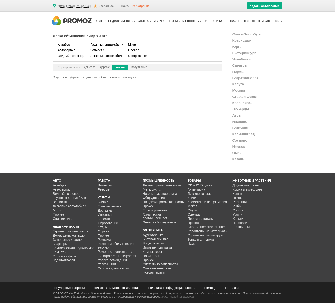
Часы (192, 243)
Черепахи (240, 223)
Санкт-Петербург (246, 34)
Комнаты (59, 252)
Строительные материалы (207, 231)
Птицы (237, 198)
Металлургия (153, 189)
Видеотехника (153, 243)
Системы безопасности (160, 264)
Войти (125, 6)
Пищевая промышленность (163, 202)
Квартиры (60, 244)
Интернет (105, 214)
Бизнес (103, 202)
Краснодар (241, 40)
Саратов (239, 65)
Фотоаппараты (154, 272)
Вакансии (105, 185)
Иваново (239, 122)
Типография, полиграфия (117, 256)
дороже (105, 67)
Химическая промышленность (156, 216)
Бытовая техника (155, 239)
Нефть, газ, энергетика (160, 193)
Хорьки (238, 218)
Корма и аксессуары (248, 189)
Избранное (106, 5)
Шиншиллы (241, 227)
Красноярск (242, 103)
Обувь (192, 210)
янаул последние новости (177, 296)
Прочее (133, 50)
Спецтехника (138, 56)
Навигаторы (152, 256)
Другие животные (246, 185)
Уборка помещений (112, 260)
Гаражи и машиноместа (70, 231)
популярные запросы (69, 288)
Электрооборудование (160, 222)
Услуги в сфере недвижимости (64, 258)
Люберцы (240, 109)
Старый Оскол (244, 97)
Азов (236, 115)
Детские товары (200, 193)
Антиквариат (197, 189)
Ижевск (238, 146)
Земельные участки (68, 239)
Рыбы (237, 206)
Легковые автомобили (107, 56)
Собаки (238, 210)
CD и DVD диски (200, 185)
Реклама (104, 239)
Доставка (105, 210)
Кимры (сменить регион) (75, 6)
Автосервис (66, 50)
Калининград (243, 134)
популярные (139, 67)
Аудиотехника (153, 235)
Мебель (193, 206)
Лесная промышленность (162, 185)
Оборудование (154, 198)
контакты (232, 288)
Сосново (239, 140)
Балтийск (240, 128)
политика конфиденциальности (172, 288)
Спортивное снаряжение (206, 227)
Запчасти (97, 50)
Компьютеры (152, 252)
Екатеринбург (244, 53)
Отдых (103, 227)
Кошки (237, 193)
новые (120, 67)
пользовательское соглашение (117, 288)
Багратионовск (245, 78)
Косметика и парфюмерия (207, 202)
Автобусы (65, 44)
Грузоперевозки (110, 206)
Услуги (238, 214)
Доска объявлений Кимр (74, 36)
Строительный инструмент (208, 235)
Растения (240, 202)
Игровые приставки (157, 247)
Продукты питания (202, 218)
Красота (104, 219)
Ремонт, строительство (115, 252)
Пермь (238, 72)
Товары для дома (201, 239)
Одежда (194, 214)
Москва (238, 90)
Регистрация (141, 5)
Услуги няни (107, 264)
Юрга (236, 47)
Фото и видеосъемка (113, 268)
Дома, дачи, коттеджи (69, 235)
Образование (108, 223)
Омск (236, 153)
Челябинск (241, 59)
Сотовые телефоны (157, 268)
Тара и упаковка (155, 210)
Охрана (103, 231)
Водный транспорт (72, 56)
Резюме (104, 189)
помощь (210, 288)
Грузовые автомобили (106, 44)
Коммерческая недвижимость (75, 248)
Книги (192, 198)
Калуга (238, 84)
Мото (132, 44)
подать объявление (264, 6)
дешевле (90, 67)
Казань (238, 159)
